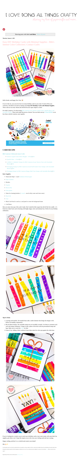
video (22, 328)
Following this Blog (20, 454)
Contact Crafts (21, 154)
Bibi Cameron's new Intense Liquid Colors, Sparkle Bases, (37, 110)
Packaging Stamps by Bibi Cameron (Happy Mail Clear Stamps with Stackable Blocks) (29, 171)
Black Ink (8, 196)
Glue (7, 198)
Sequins (8, 185)
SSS (33, 156)
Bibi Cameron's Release (9, 154)
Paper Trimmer (10, 179)
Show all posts (41, 34)
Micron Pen (9, 187)
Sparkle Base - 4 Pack (13, 159)
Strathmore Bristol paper (25, 176)
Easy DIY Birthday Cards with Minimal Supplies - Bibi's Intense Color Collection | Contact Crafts (28, 43)
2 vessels (22, 193)
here (47, 449)
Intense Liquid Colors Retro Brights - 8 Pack (19, 156)
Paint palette (9, 190)
